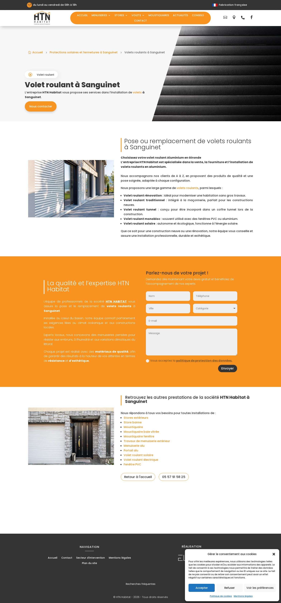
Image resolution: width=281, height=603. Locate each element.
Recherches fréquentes (140, 584)
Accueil (82, 15)
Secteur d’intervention (90, 558)
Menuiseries (99, 15)
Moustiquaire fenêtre (139, 436)
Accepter (202, 588)
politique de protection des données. (204, 361)
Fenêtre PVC (132, 464)
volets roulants (187, 188)
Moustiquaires (158, 15)
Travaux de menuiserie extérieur (147, 441)
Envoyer (227, 368)
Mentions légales (243, 596)
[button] (274, 554)
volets (171, 92)
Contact (140, 20)
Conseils (198, 15)
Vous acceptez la (189, 361)
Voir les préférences (260, 588)
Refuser (229, 588)
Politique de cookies (221, 596)
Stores (119, 15)
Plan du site (89, 563)
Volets (136, 15)
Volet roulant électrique (141, 460)
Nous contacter (74, 106)
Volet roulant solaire (138, 455)
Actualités (180, 15)
